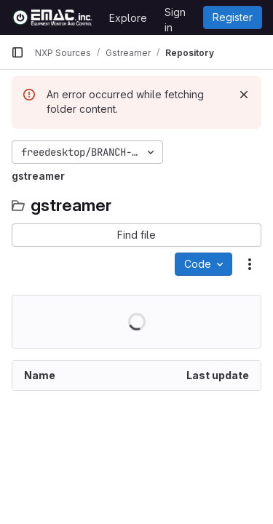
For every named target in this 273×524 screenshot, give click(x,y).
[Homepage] (53, 17)
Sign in (175, 14)
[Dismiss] (244, 94)
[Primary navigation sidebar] (17, 52)
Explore (128, 18)
